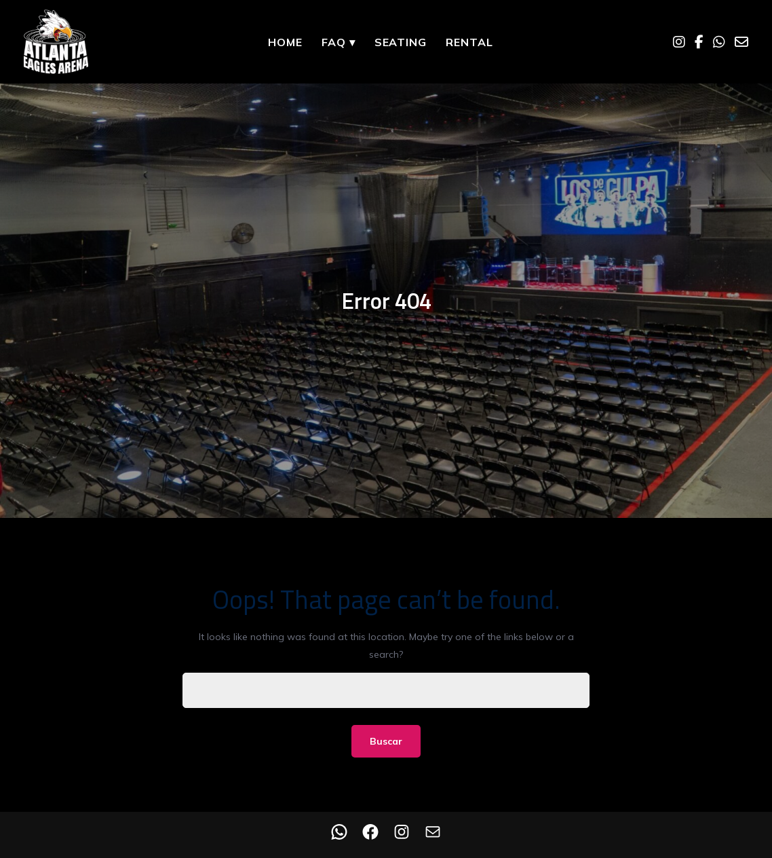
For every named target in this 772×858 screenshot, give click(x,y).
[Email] (741, 42)
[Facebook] (699, 42)
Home (285, 42)
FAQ (338, 42)
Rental (469, 42)
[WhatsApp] (719, 42)
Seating (400, 42)
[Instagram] (679, 42)
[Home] (56, 42)
